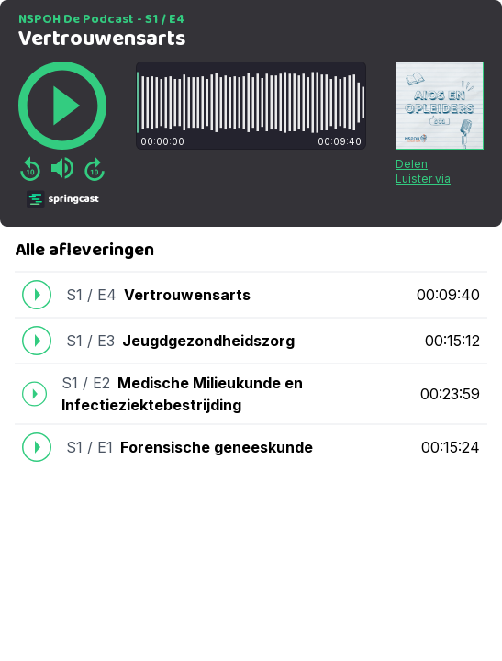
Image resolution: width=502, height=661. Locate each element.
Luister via (423, 178)
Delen (412, 164)
